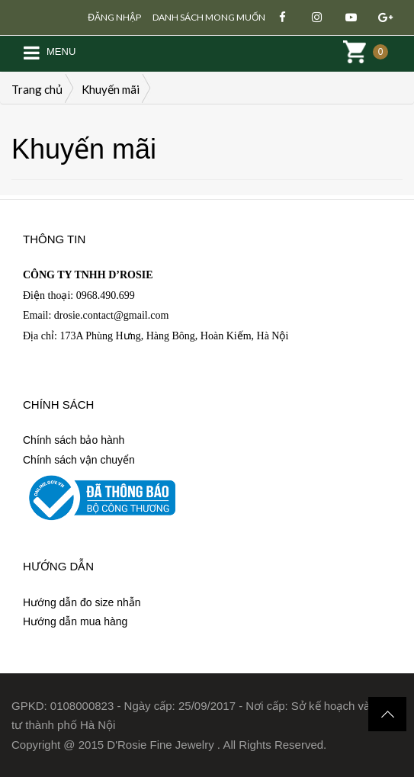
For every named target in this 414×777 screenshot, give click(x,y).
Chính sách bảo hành (73, 440)
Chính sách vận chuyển (79, 460)
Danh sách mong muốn (208, 17)
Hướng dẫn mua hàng (75, 621)
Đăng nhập (114, 17)
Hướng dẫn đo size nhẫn (82, 602)
